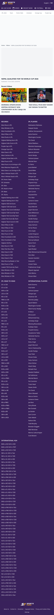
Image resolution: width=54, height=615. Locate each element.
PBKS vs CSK (5, 300)
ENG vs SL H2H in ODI (8, 495)
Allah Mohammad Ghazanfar (37, 252)
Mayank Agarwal (33, 270)
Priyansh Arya (32, 182)
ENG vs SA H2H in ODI (8, 504)
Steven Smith (32, 387)
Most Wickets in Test (7, 273)
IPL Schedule (5, 182)
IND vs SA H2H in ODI (8, 468)
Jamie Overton (32, 134)
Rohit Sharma (32, 285)
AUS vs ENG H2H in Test (8, 565)
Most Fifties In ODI (7, 225)
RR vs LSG (4, 381)
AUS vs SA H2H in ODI (8, 547)
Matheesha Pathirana (35, 125)
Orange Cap (38, 13)
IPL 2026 (4, 13)
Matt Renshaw (32, 430)
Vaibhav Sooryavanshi (35, 131)
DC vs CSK (4, 285)
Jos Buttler (31, 411)
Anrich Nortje (32, 155)
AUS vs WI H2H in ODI (8, 532)
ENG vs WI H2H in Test (8, 595)
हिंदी (52, 3)
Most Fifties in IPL (7, 134)
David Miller (32, 170)
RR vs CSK (4, 303)
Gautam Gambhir (33, 258)
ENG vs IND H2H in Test (8, 516)
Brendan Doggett (33, 427)
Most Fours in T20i (7, 264)
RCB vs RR (4, 411)
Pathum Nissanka (33, 149)
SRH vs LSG (4, 387)
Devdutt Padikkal (33, 372)
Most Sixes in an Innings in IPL (11, 170)
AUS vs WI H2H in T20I (8, 529)
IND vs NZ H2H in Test (8, 480)
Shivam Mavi (32, 276)
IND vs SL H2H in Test (8, 453)
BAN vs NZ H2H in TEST (8, 447)
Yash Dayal (31, 246)
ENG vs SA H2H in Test (8, 498)
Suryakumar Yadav (34, 333)
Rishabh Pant (32, 369)
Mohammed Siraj (33, 318)
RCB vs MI (4, 396)
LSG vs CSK (4, 294)
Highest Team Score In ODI (9, 222)
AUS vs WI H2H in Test (8, 526)
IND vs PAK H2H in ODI (8, 477)
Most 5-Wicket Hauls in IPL (9, 176)
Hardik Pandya (33, 219)
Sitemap (27, 612)
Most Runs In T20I (7, 246)
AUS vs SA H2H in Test (8, 541)
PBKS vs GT (4, 345)
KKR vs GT (4, 336)
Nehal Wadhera (33, 143)
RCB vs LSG (4, 384)
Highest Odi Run (6, 243)
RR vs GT (4, 348)
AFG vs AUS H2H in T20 (8, 589)
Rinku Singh (32, 342)
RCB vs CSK (4, 306)
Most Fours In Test (7, 234)
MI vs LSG (4, 375)
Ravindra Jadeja (33, 300)
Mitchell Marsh (33, 378)
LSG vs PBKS (5, 378)
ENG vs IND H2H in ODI (8, 523)
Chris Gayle (32, 231)
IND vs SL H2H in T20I (8, 456)
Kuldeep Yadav (33, 327)
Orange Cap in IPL (7, 149)
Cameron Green (33, 201)
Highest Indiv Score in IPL (9, 143)
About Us (6, 609)
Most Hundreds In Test (8, 240)
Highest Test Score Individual (10, 210)
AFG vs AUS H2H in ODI (8, 592)
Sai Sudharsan (32, 375)
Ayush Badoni (32, 303)
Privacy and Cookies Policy (43, 609)
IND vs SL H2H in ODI (8, 459)
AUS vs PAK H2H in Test (8, 586)
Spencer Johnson (33, 152)
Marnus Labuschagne (35, 433)
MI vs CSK (4, 297)
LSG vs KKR (4, 357)
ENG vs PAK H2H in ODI (8, 513)
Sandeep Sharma (33, 237)
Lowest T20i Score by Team (9, 267)
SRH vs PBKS (5, 408)
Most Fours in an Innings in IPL (11, 164)
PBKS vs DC (5, 324)
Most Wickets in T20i (7, 276)
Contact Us (13, 609)
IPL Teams (4, 195)
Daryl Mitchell (32, 207)
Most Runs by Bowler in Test (10, 261)
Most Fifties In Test (7, 228)
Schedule (29, 13)
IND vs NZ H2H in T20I (8, 483)
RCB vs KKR (4, 369)
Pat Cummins (32, 381)
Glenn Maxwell (33, 393)
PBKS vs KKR (5, 363)
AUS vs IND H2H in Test (8, 556)
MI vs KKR (4, 360)
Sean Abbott (32, 417)
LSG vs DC (4, 318)
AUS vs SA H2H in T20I (8, 544)
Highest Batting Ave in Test (9, 201)
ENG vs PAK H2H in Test (8, 507)
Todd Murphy (32, 423)
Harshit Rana (32, 204)
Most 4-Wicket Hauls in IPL (9, 173)
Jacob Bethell (32, 167)
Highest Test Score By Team (10, 216)
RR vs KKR (4, 366)
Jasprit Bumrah (33, 210)
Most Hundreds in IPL (8, 131)
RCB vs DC (4, 330)
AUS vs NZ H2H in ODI (8, 553)
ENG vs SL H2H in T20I (8, 492)
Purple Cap (48, 13)
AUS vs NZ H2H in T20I (8, 550)
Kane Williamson (33, 213)
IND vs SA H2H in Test (8, 462)
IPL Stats (4, 185)
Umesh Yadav (32, 264)
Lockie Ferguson (33, 234)
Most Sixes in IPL (6, 152)
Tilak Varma (32, 339)
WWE (47, 8)
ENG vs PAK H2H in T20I (8, 510)
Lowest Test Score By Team (9, 219)
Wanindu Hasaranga (34, 146)
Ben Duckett (32, 408)
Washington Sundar (34, 137)
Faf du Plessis (32, 228)
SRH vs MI (4, 399)
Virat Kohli (31, 288)
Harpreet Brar (32, 195)
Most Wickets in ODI (7, 270)
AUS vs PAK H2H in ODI (8, 583)
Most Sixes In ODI (7, 252)
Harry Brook (32, 405)
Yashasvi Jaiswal (33, 158)
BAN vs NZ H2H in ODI (8, 444)
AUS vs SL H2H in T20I (8, 535)
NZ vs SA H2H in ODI (7, 577)
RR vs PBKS (4, 402)
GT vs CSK (4, 288)
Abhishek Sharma (34, 189)
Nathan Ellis (32, 420)
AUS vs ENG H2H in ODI (8, 571)
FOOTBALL (38, 8)
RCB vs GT (4, 351)
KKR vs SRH (4, 372)
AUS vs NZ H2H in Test (8, 580)
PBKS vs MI (4, 390)
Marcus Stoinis (33, 396)
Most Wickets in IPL (7, 128)
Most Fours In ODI (7, 231)
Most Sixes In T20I (7, 255)
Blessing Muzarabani (35, 324)
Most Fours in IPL (6, 161)
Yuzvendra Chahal (34, 185)
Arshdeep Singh (33, 179)
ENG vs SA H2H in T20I (8, 501)
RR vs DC (4, 327)
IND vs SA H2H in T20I (8, 465)
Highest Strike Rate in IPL (9, 158)
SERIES (15, 8)
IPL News (4, 192)
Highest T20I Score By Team (10, 213)
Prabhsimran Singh (34, 267)
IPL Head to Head (6, 189)
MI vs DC (4, 321)
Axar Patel (31, 354)
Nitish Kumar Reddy (34, 309)
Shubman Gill (32, 297)
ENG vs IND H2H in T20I (8, 520)
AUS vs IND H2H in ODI (8, 562)
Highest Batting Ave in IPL (9, 140)
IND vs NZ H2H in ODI (8, 486)
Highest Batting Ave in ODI (9, 198)
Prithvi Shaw (32, 173)
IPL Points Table (6, 179)
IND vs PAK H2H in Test (8, 471)
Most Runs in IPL (6, 125)
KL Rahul (31, 164)
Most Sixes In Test (7, 258)
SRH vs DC (4, 333)
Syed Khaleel (32, 249)
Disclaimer (20, 609)
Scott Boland (32, 216)
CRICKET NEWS (26, 8)
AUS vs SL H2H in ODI (8, 538)
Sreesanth (31, 261)
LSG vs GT (4, 339)
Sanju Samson (32, 225)
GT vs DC (4, 312)
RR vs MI (4, 393)
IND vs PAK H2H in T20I (8, 474)
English (46, 3)
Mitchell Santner (33, 222)
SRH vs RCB (5, 417)
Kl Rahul (31, 312)
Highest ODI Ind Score (8, 204)
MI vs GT (4, 342)
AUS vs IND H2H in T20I (8, 559)
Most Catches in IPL (7, 155)
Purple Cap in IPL (6, 146)
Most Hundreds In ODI (8, 237)
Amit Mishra (32, 273)
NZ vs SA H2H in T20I (8, 574)
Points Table (19, 13)
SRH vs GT (4, 354)
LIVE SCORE (5, 8)
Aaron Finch (32, 243)
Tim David (31, 140)
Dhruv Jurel (31, 315)
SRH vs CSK (4, 309)
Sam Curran (32, 192)
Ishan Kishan (32, 363)
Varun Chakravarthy (34, 348)
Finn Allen (31, 198)
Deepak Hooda (33, 128)
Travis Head (32, 384)
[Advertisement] (27, 28)
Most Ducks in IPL (7, 137)
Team (11, 13)
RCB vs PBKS (5, 405)
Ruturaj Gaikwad (33, 240)
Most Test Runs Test (7, 249)
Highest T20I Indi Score (8, 207)
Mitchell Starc (32, 161)
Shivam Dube (32, 357)
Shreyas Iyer (32, 176)
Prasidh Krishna (33, 330)
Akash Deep (32, 366)
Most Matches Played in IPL (10, 167)
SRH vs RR (4, 414)
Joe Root (31, 402)
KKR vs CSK (4, 291)
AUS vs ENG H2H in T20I (9, 568)
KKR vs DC (4, 315)
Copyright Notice (29, 609)
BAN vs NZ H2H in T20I (8, 450)
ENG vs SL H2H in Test (8, 489)
